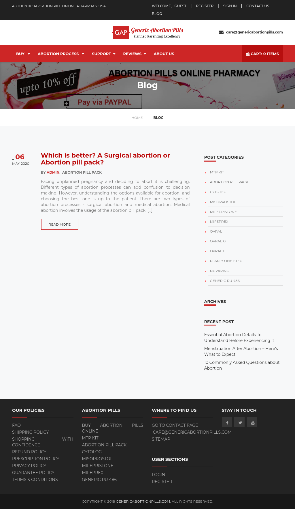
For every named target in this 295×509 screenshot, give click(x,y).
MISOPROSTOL (223, 202)
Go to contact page (175, 425)
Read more (60, 224)
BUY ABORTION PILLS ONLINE (112, 428)
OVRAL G (218, 241)
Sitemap (161, 439)
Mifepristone (98, 465)
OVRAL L (217, 251)
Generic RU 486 (99, 479)
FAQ (16, 425)
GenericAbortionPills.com (143, 501)
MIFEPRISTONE (223, 211)
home (139, 117)
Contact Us (257, 6)
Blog (158, 117)
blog (157, 14)
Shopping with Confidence (42, 442)
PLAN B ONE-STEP (226, 261)
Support (103, 53)
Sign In (230, 6)
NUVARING (219, 271)
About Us (164, 53)
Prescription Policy (35, 458)
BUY (23, 53)
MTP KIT (217, 172)
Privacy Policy (29, 465)
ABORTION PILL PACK (229, 182)
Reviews (134, 53)
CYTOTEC (218, 192)
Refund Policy (29, 451)
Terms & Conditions (35, 479)
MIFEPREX (219, 221)
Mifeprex (92, 472)
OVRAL (216, 231)
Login (158, 474)
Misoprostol (97, 458)
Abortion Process (61, 53)
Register (162, 481)
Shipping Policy (30, 432)
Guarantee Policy (33, 472)
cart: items (262, 53)
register (204, 6)
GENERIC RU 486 (225, 280)
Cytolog (92, 451)
